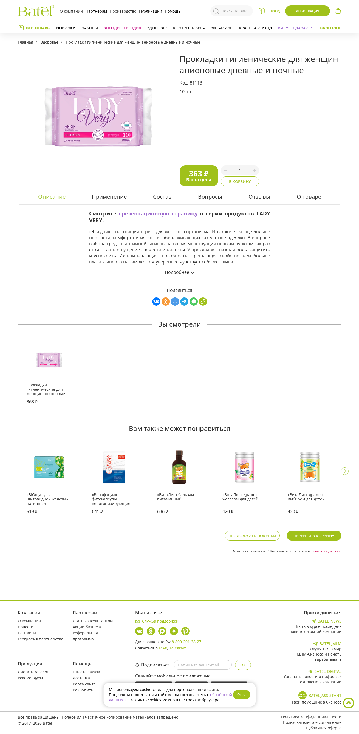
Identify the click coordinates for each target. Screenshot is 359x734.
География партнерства (40, 639)
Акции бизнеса (87, 626)
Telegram (177, 648)
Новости (25, 626)
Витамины (222, 27)
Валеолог (330, 27)
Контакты (27, 632)
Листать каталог (33, 671)
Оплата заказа (86, 671)
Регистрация (307, 11)
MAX (163, 648)
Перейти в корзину (313, 535)
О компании (71, 11)
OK (243, 665)
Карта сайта (84, 684)
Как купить (83, 690)
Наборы (89, 27)
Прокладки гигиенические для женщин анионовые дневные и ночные (133, 42)
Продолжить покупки (252, 535)
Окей (241, 694)
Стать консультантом (93, 620)
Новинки (66, 27)
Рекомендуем (30, 677)
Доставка (81, 677)
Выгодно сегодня (122, 27)
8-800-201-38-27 (186, 641)
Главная (25, 42)
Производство (123, 11)
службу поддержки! (326, 551)
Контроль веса (189, 27)
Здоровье (157, 27)
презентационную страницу (158, 213)
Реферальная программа (85, 636)
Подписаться (152, 665)
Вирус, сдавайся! (296, 27)
